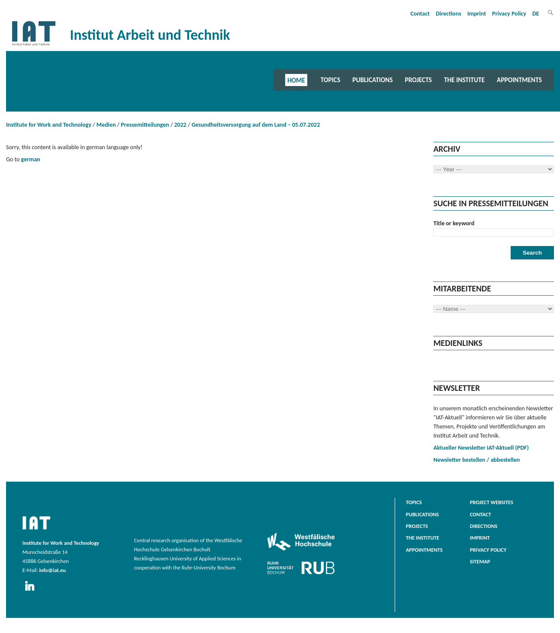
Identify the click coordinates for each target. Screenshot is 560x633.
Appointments (519, 80)
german (30, 159)
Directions (448, 13)
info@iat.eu (52, 570)
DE (535, 13)
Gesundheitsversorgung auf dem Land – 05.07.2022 (256, 124)
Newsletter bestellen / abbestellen (476, 460)
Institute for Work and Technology (48, 124)
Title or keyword (453, 223)
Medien (106, 124)
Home (296, 80)
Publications (372, 80)
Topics (330, 80)
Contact (420, 13)
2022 (180, 124)
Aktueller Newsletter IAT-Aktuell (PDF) (480, 447)
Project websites (491, 502)
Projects (418, 80)
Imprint (476, 13)
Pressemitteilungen (145, 124)
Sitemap (480, 561)
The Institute (464, 80)
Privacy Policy (509, 13)
